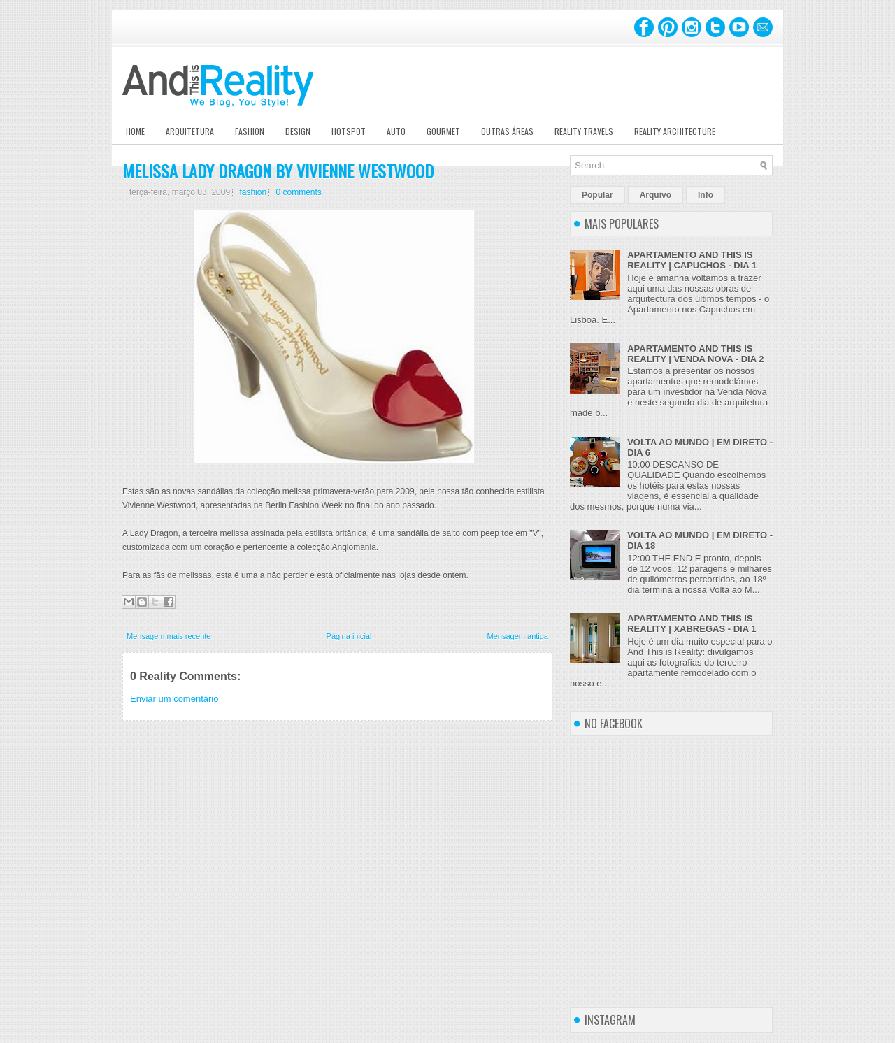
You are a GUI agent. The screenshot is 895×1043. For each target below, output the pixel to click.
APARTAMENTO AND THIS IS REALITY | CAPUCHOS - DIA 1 (692, 260)
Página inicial (349, 636)
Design (297, 131)
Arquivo (655, 195)
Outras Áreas (507, 131)
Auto (396, 131)
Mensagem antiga (517, 636)
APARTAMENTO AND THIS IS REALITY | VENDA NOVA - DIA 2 (695, 353)
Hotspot (348, 131)
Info (705, 195)
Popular (597, 195)
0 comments (298, 192)
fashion (252, 192)
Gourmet (443, 131)
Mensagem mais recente (168, 636)
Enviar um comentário (174, 698)
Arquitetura (190, 131)
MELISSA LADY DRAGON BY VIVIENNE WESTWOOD (278, 170)
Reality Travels (583, 131)
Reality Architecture (674, 131)
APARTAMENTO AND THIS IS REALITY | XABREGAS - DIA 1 (691, 623)
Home (135, 131)
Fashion (249, 131)
